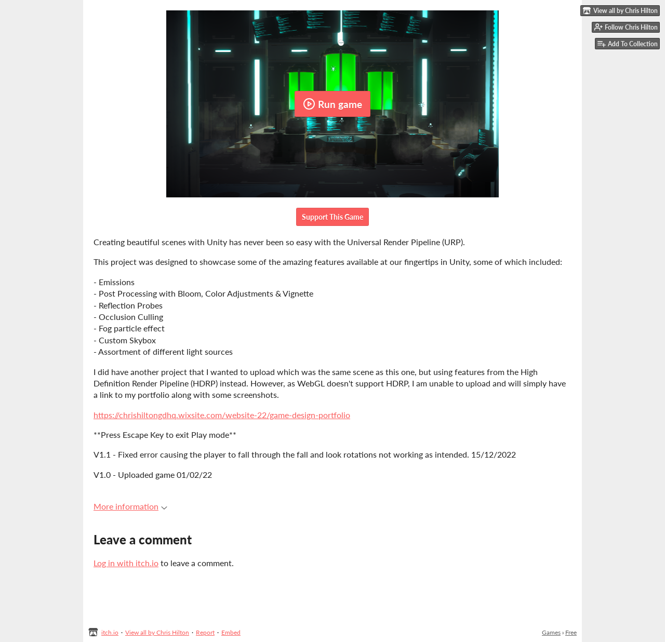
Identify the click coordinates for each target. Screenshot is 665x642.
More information (130, 506)
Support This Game (332, 216)
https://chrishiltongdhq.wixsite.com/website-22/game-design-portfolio (222, 415)
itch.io (109, 632)
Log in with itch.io (126, 563)
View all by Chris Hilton (157, 632)
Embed (231, 632)
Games (551, 632)
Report (205, 632)
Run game (332, 104)
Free (571, 632)
